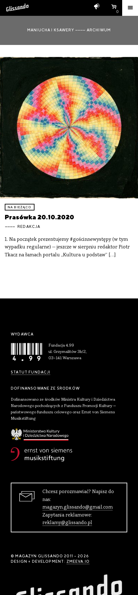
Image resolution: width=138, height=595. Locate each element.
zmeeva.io (78, 561)
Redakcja (28, 226)
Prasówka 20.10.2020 (39, 217)
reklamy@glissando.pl (67, 522)
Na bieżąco (20, 207)
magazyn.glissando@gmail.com (77, 507)
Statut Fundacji (30, 372)
